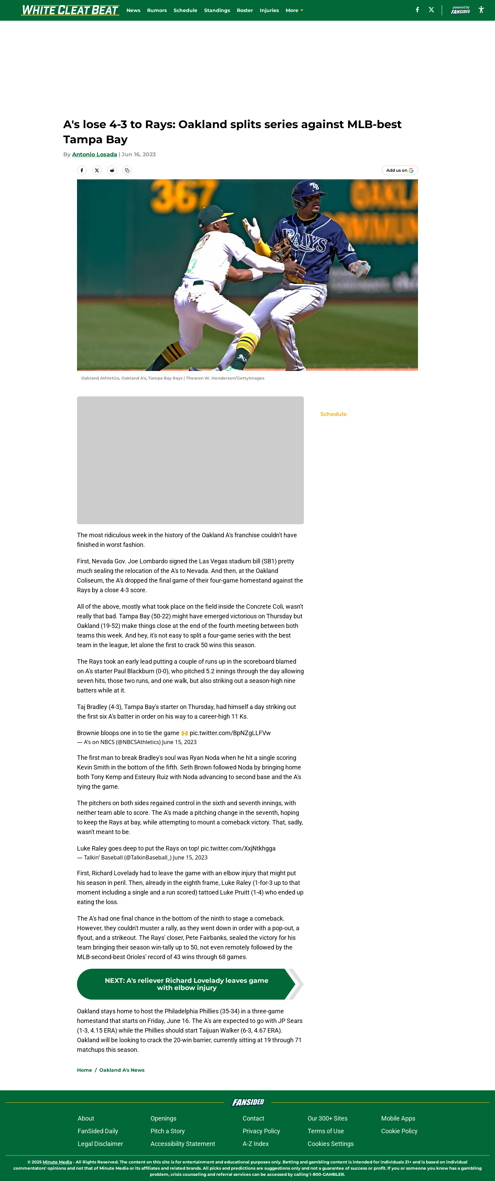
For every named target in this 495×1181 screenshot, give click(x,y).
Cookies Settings (331, 1143)
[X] (431, 9)
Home (84, 1070)
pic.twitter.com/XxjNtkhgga (238, 848)
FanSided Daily (98, 1131)
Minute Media (57, 1162)
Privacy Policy (261, 1131)
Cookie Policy (399, 1131)
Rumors (157, 10)
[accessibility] (481, 9)
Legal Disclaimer (100, 1143)
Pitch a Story (168, 1131)
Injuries (269, 10)
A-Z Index (256, 1143)
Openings (163, 1118)
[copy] (127, 170)
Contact (253, 1118)
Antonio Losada (94, 154)
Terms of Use (326, 1131)
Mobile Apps (398, 1118)
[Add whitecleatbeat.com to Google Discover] (400, 170)
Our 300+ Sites (328, 1118)
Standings (217, 10)
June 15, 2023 (179, 742)
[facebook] (417, 9)
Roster (245, 10)
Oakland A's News (121, 1070)
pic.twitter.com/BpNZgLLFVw (230, 732)
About (86, 1118)
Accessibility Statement (183, 1143)
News (133, 10)
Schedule (185, 10)
